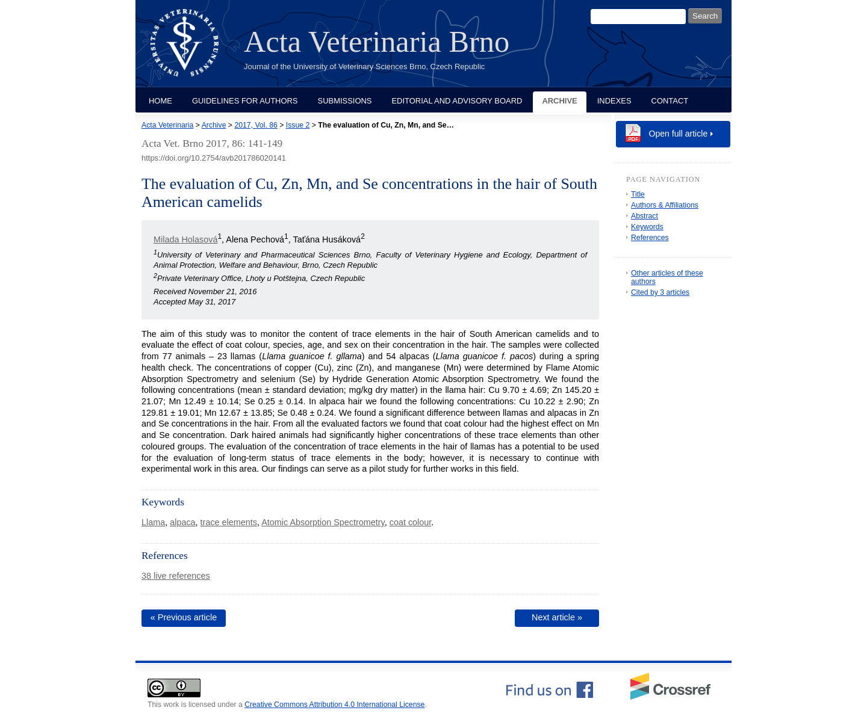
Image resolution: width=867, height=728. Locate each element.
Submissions (345, 100)
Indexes (614, 100)
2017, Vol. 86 (255, 125)
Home (160, 100)
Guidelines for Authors (245, 100)
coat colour (411, 522)
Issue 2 (297, 125)
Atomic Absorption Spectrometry (322, 522)
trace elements (228, 522)
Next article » (557, 617)
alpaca (182, 522)
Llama (153, 522)
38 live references (175, 576)
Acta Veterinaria (167, 125)
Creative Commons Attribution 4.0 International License (334, 704)
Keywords (647, 227)
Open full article (678, 133)
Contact (670, 100)
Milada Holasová (185, 239)
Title (638, 194)
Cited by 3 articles (660, 292)
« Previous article (184, 617)
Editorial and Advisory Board (456, 100)
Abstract (644, 216)
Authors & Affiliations (664, 205)
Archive (559, 100)
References (650, 237)
